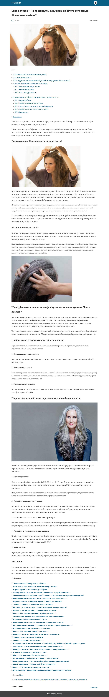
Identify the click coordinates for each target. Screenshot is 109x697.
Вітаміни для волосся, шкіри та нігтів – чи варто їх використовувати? (40, 607)
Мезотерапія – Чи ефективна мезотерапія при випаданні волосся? (38, 616)
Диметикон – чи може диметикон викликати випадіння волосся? (38, 646)
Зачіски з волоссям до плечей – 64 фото (28, 637)
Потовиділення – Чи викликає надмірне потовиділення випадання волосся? (42, 670)
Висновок (17, 117)
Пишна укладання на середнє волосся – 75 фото (31, 628)
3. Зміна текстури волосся (25, 92)
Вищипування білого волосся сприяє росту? (29, 74)
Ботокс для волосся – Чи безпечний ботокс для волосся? (34, 664)
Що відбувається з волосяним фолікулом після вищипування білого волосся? (41, 80)
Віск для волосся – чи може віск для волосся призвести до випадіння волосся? (43, 625)
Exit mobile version (54, 694)
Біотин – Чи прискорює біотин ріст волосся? (30, 655)
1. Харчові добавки (23, 100)
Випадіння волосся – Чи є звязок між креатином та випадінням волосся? (41, 649)
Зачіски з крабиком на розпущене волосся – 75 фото (33, 604)
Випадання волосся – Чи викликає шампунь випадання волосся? (38, 622)
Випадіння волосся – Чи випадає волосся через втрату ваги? (36, 634)
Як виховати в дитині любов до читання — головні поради (35, 658)
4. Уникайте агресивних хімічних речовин (31, 109)
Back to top (94, 687)
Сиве (83, 679)
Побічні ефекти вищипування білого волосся (30, 83)
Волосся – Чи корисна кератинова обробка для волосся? (34, 613)
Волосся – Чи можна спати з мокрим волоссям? (31, 667)
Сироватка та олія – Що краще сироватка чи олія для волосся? (37, 601)
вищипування (45, 679)
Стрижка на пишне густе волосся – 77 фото (29, 652)
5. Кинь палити (21, 112)
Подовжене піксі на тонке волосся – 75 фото (30, 619)
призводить (72, 679)
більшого (37, 679)
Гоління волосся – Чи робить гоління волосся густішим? (35, 610)
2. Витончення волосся (24, 89)
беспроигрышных (21, 679)
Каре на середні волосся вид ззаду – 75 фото (30, 589)
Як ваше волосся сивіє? (22, 77)
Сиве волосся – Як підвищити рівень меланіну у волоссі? (35, 586)
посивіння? (63, 679)
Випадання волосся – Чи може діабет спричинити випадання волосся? (40, 598)
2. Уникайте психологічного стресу (29, 103)
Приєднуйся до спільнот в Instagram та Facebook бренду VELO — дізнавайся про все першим (49, 643)
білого (31, 679)
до (58, 679)
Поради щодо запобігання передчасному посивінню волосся (35, 97)
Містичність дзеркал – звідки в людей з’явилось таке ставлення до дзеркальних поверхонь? (48, 595)
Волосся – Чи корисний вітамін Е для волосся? (31, 631)
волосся (54, 679)
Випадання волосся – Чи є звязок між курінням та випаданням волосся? (41, 661)
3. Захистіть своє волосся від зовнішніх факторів (34, 106)
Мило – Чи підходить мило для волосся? (28, 640)
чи (86, 679)
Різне (21, 675)
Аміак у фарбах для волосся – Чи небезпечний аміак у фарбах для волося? (41, 592)
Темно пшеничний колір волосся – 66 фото (29, 583)
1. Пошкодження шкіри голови (27, 86)
